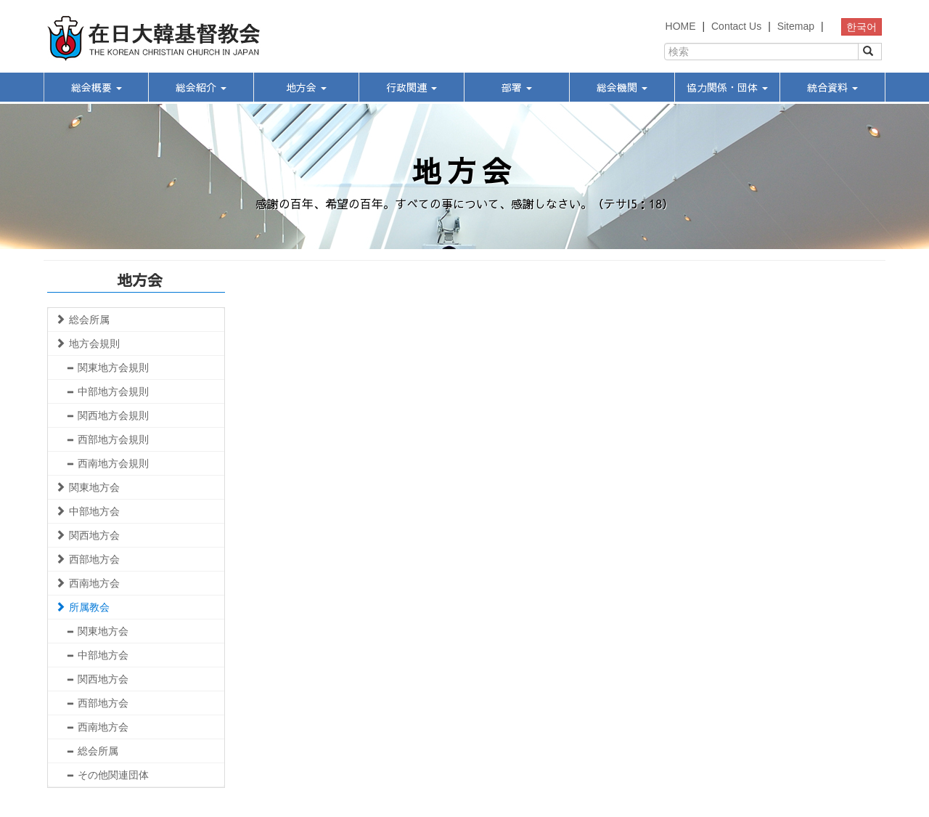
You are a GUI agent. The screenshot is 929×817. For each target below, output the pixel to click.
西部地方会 (87, 559)
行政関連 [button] (411, 87)
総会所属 (82, 319)
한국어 (861, 27)
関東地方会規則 (107, 367)
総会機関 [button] (622, 87)
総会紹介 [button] (201, 87)
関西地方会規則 (107, 415)
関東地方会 (87, 487)
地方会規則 (87, 343)
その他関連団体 (107, 775)
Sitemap (795, 26)
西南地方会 (87, 583)
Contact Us (736, 26)
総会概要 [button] (96, 87)
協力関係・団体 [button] (727, 87)
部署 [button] (517, 87)
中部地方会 (87, 511)
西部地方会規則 (107, 439)
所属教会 (82, 607)
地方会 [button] (306, 87)
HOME (681, 26)
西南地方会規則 (107, 463)
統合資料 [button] (832, 87)
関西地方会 (87, 535)
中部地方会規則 (107, 391)
